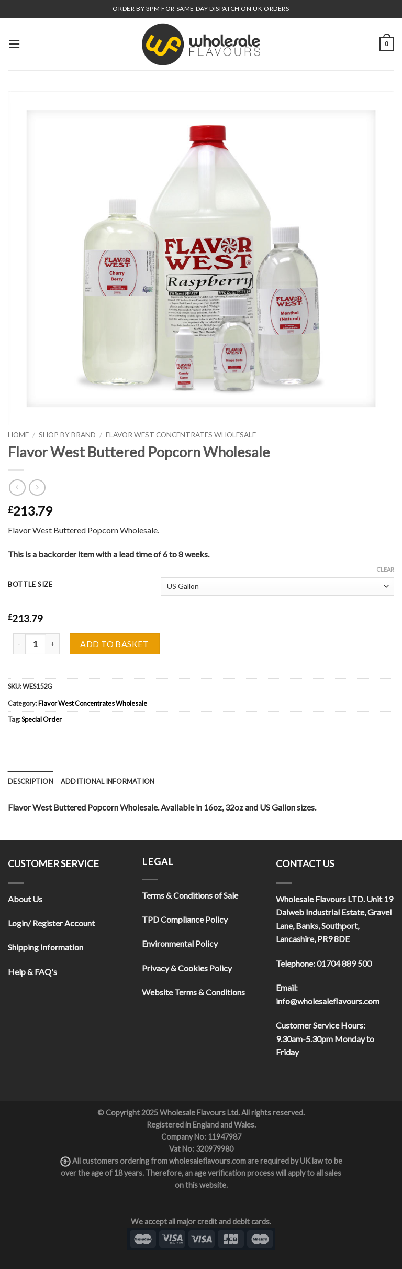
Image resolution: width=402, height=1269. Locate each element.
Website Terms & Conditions (193, 992)
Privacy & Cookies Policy (187, 968)
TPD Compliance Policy (185, 919)
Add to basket (114, 644)
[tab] (30, 781)
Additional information (108, 781)
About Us (25, 899)
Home (18, 435)
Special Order (41, 719)
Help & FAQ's (32, 972)
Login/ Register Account (51, 923)
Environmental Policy (180, 943)
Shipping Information (45, 947)
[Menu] (14, 44)
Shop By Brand (67, 435)
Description (30, 781)
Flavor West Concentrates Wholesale (181, 435)
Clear (385, 569)
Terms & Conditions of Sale (190, 895)
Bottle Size (30, 584)
